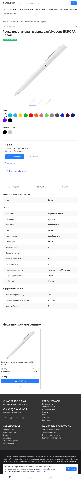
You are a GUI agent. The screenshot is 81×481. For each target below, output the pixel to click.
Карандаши (7, 438)
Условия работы (48, 406)
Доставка (46, 417)
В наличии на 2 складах (17, 171)
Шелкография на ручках (52, 438)
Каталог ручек (48, 404)
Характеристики (15, 187)
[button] (74, 3)
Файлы (40, 187)
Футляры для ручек (10, 440)
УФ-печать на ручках (50, 432)
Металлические (9, 432)
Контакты (46, 420)
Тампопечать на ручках (51, 430)
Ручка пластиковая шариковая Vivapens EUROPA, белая (19, 363)
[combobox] (46, 3)
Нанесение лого (48, 409)
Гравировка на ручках (51, 435)
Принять (71, 469)
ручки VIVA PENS (17, 22)
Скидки (45, 412)
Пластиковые (8, 430)
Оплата (45, 415)
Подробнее (42, 471)
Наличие (65, 187)
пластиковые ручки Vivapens (35, 22)
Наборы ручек (8, 443)
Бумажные (7, 435)
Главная (6, 22)
